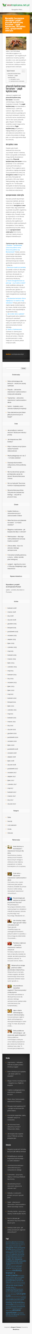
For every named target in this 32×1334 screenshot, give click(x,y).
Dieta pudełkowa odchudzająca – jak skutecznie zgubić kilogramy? (17, 1033)
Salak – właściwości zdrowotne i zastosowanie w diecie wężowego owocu (16, 1204)
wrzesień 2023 (12, 682)
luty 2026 (10, 616)
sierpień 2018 (12, 757)
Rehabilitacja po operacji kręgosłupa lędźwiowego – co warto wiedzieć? (15, 1158)
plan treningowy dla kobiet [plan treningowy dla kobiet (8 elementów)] (15, 1278)
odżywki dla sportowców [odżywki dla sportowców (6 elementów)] (16, 1265)
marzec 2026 (12, 612)
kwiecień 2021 (12, 718)
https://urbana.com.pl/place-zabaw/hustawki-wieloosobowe (17, 449)
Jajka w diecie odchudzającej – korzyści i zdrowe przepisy (16, 1013)
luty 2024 (10, 678)
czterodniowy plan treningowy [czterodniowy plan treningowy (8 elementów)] (15, 1252)
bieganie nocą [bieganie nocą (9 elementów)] (12, 1247)
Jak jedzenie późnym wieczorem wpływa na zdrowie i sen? (14, 1186)
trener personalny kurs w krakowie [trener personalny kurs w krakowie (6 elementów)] (13, 1298)
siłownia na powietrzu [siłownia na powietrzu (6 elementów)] (16, 1282)
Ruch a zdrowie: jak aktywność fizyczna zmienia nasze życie (16, 1221)
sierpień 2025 (12, 639)
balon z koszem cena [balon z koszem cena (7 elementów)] (15, 1246)
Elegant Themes (16, 1327)
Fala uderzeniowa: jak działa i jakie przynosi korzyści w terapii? (17, 415)
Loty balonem (12, 825)
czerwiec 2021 (12, 710)
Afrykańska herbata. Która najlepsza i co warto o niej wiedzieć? (16, 301)
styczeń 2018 (12, 765)
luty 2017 (10, 800)
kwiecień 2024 (12, 674)
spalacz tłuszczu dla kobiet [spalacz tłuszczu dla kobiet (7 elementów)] (14, 1291)
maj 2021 (10, 714)
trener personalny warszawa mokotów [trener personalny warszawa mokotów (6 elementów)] (14, 1301)
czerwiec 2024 (12, 667)
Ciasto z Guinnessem (14, 329)
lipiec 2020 (11, 745)
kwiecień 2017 (12, 792)
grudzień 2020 (12, 733)
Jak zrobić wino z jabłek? (15, 314)
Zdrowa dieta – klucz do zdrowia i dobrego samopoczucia (15, 548)
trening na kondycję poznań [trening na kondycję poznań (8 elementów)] (15, 1307)
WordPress (16, 1329)
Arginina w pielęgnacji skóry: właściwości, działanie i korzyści (16, 1092)
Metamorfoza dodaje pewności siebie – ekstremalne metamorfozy (16, 968)
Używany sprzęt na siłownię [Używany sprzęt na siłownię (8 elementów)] (15, 1313)
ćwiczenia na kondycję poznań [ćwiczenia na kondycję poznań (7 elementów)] (15, 1315)
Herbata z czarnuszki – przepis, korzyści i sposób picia (15, 1195)
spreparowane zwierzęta (17, 81)
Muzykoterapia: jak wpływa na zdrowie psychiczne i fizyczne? (16, 900)
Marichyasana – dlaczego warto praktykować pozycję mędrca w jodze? (16, 539)
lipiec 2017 (11, 780)
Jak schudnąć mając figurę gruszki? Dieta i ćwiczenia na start (17, 923)
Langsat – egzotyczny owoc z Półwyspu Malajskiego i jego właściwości (17, 566)
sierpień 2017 (12, 776)
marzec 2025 (12, 659)
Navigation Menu (17, 9)
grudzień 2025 (12, 624)
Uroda (9, 829)
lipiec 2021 (11, 706)
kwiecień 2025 (12, 655)
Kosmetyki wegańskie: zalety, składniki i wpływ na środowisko (16, 1118)
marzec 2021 (12, 721)
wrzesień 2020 (12, 741)
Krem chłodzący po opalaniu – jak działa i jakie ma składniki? (16, 1074)
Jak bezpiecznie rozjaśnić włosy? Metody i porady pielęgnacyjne (15, 1136)
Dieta (9, 817)
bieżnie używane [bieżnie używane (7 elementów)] (16, 1249)
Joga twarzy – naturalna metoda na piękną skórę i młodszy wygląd (15, 1065)
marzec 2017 (12, 796)
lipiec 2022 (11, 690)
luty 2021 (10, 725)
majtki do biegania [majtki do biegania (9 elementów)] (14, 1259)
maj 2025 (10, 651)
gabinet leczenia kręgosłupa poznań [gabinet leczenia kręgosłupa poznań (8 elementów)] (15, 1255)
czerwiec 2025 (12, 647)
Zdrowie (10, 833)
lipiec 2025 (11, 643)
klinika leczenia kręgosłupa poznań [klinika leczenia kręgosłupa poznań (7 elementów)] (15, 1256)
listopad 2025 (12, 627)
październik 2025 (13, 631)
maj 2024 (10, 671)
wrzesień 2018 (12, 753)
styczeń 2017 (12, 804)
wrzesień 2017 (12, 772)
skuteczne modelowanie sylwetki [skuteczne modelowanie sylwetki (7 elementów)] (14, 1289)
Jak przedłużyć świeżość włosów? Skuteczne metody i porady (17, 433)
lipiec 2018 (11, 761)
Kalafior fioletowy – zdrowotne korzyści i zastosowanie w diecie (15, 513)
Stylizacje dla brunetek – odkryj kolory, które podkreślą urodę (17, 465)
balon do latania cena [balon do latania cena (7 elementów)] (12, 1243)
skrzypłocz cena (15, 79)
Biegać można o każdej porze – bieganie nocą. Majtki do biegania (16, 1083)
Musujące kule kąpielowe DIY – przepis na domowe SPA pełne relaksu (16, 1108)
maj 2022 (10, 694)
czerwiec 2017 (12, 784)
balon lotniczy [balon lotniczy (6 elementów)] (21, 1243)
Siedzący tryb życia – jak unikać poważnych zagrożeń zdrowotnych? (16, 1230)
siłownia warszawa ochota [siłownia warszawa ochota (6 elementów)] (19, 1283)
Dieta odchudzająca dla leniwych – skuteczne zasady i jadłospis (17, 383)
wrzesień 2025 (12, 635)
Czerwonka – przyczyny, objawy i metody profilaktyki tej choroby (16, 1177)
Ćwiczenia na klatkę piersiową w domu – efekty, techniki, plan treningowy (17, 557)
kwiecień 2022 (12, 698)
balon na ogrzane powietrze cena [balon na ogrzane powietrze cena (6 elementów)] (13, 1244)
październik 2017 (13, 768)
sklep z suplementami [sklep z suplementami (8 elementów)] (11, 1288)
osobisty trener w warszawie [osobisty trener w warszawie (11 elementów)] (14, 1273)
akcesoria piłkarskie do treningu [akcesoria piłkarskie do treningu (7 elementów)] (15, 1242)
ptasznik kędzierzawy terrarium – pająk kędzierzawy (14, 75)
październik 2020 (13, 737)
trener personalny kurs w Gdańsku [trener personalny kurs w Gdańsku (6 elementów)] (18, 1296)
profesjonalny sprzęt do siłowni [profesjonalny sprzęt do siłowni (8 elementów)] (14, 1281)
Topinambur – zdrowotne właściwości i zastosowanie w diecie (17, 400)
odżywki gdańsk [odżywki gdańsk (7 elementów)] (10, 1266)
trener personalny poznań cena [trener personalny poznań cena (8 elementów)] (16, 1298)
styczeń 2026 (12, 620)
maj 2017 (10, 788)
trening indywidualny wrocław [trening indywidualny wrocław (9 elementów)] (15, 1303)
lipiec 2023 (11, 686)
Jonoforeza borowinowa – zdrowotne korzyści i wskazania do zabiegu (15, 1168)
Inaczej (10, 821)
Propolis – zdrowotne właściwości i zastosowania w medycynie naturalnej (17, 392)
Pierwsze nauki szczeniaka (16, 267)
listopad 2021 (12, 702)
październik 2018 (13, 749)
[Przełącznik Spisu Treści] (23, 71)
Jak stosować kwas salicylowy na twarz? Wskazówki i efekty (14, 1127)
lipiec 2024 (11, 663)
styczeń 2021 (12, 729)
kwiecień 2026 (12, 608)
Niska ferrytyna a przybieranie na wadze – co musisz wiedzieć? (17, 523)
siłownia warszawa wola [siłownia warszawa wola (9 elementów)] (14, 1286)
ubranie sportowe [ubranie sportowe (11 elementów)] (13, 1311)
